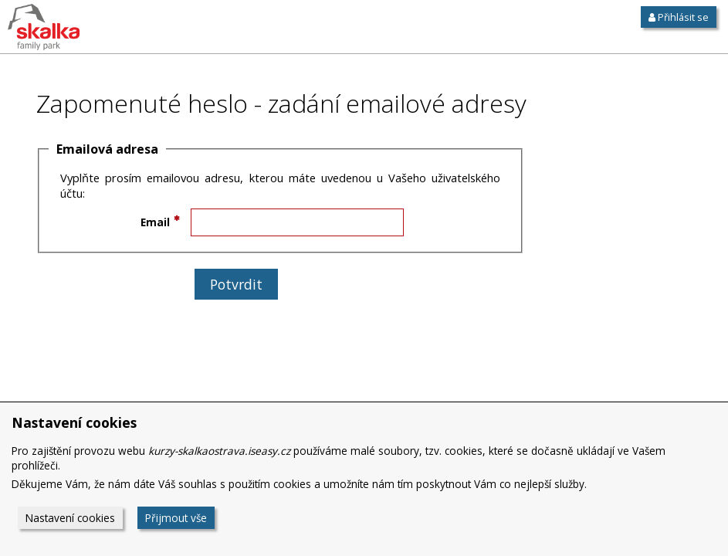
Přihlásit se (678, 17)
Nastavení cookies (70, 517)
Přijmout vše (176, 517)
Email (155, 222)
